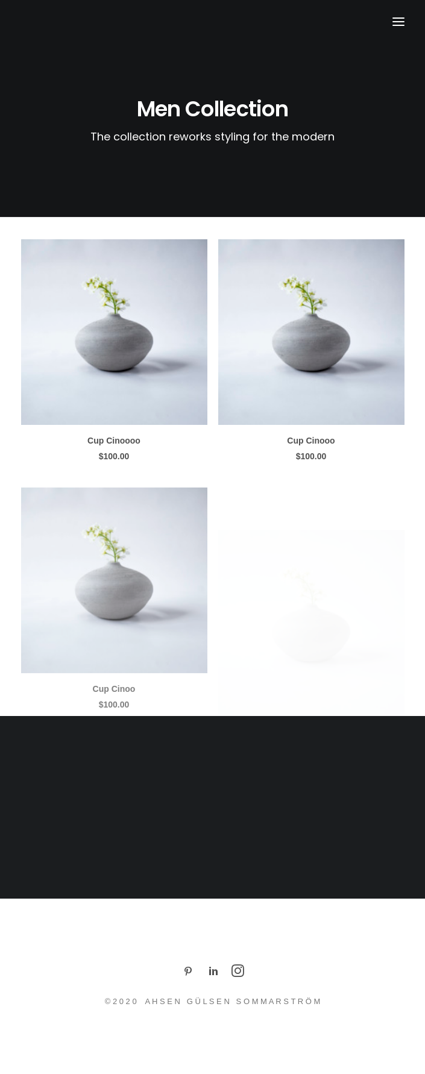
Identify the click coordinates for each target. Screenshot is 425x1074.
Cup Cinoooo (113, 440)
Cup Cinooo (311, 442)
